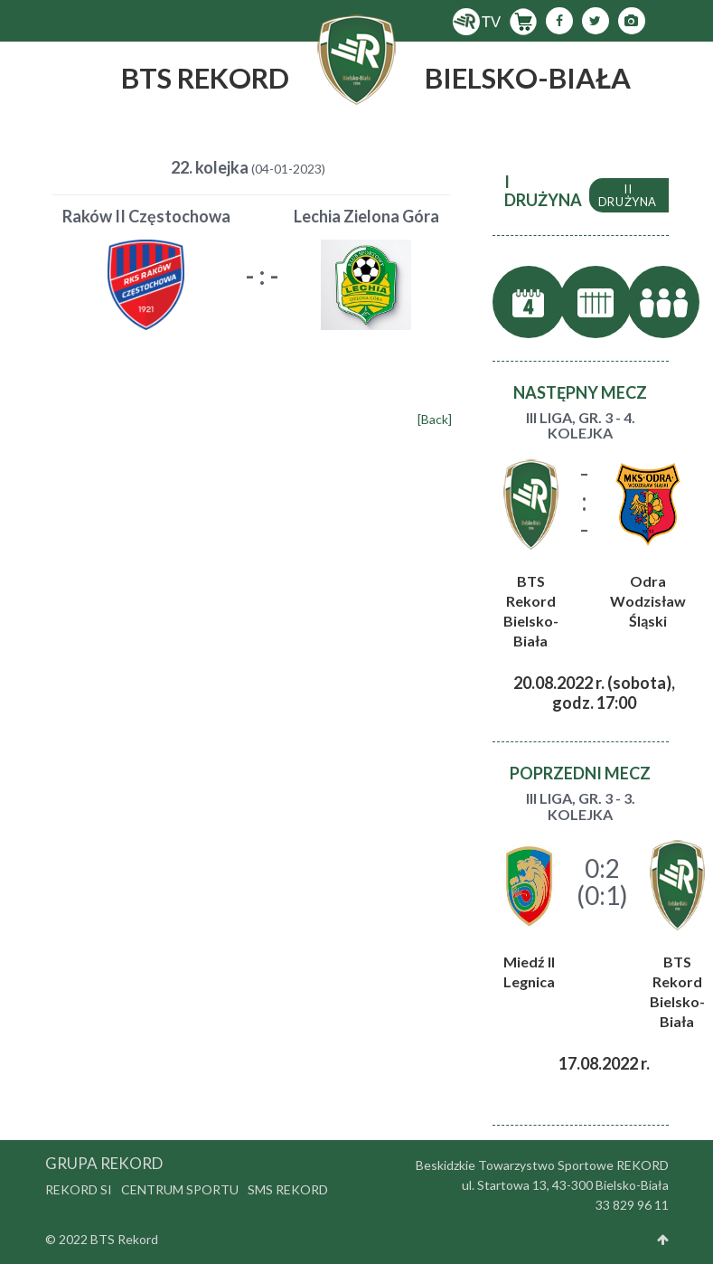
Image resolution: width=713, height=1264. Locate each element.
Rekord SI (78, 1189)
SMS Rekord (288, 1189)
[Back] (434, 419)
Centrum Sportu (180, 1189)
